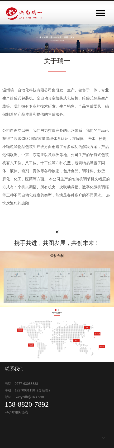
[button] (56, 310)
